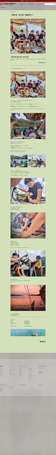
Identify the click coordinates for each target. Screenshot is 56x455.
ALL (0, 372)
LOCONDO (30, 374)
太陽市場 (40, 378)
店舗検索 (1, 393)
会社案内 (1, 394)
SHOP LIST (30, 377)
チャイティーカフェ (12, 373)
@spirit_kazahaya (27, 322)
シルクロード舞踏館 (12, 378)
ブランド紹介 (2, 392)
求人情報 (10, 392)
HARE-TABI (11, 377)
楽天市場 (30, 382)
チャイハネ (1, 373)
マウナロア (10, 372)
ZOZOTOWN (30, 373)
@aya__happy (26, 323)
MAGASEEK (30, 378)
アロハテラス (11, 374)
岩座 (0, 377)
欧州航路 (1, 378)
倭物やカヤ (1, 374)
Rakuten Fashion (31, 381)
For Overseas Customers (42, 372)
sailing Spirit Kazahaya (28, 327)
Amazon (30, 383)
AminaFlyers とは (22, 388)
